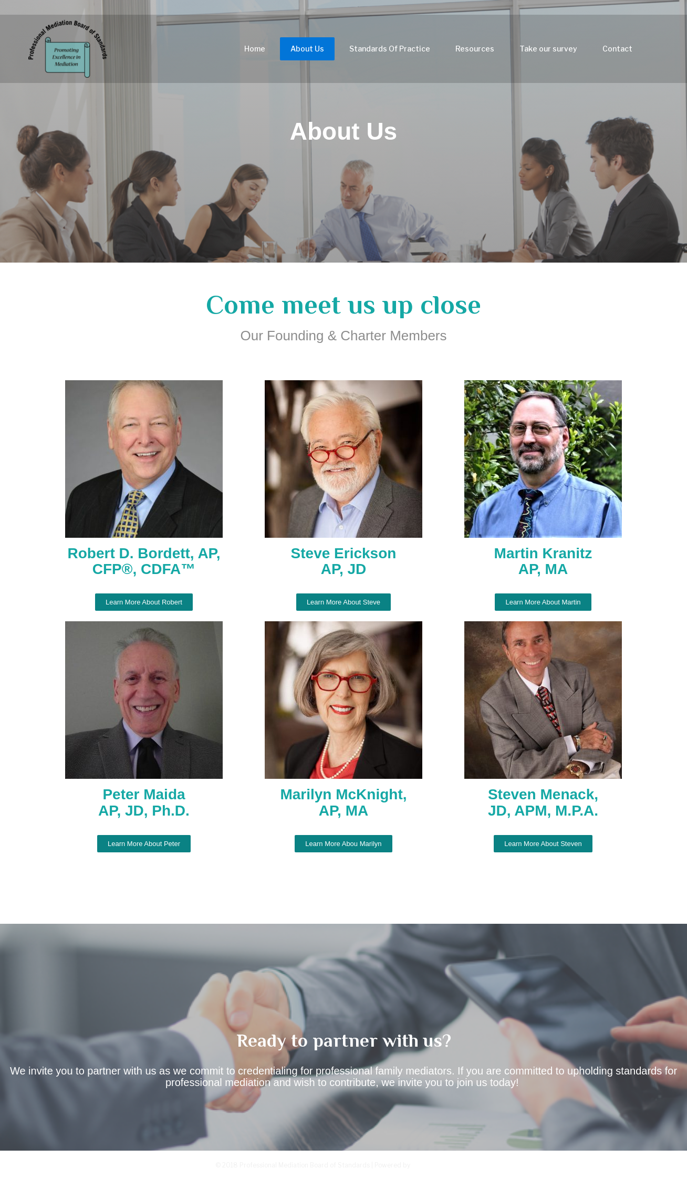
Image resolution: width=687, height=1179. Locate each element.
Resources (474, 51)
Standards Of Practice (389, 51)
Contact (617, 51)
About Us (307, 51)
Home (254, 51)
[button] (144, 602)
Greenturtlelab (442, 1165)
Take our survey (548, 51)
